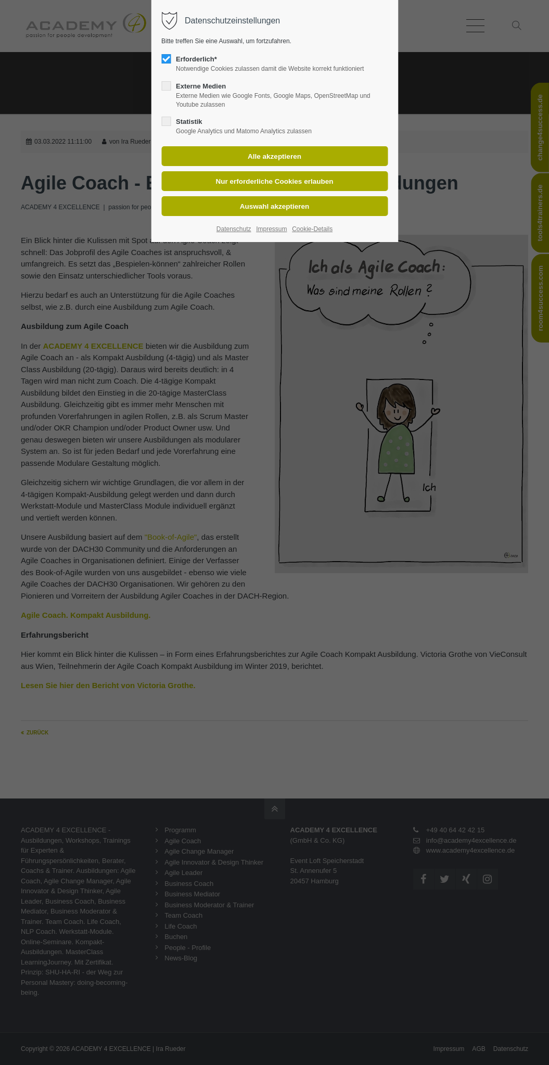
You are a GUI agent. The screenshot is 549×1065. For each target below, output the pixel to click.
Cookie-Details (312, 229)
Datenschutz (233, 229)
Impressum (271, 229)
